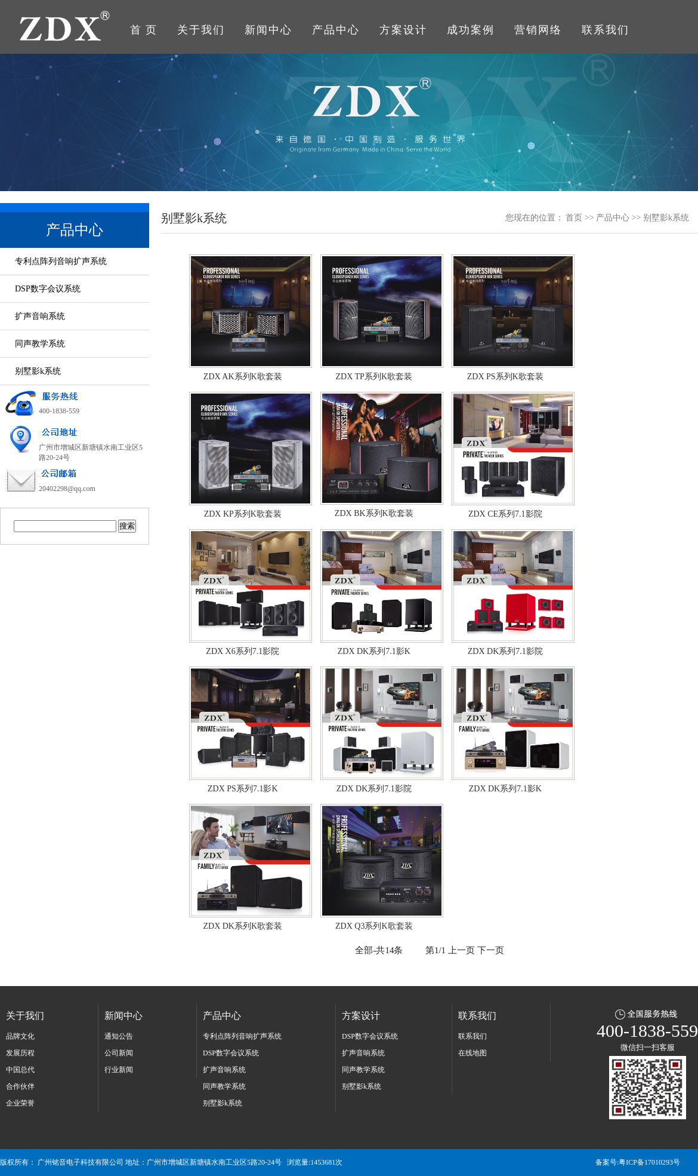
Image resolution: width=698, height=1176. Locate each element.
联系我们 (605, 30)
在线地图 (472, 1053)
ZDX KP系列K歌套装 (245, 454)
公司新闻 (118, 1053)
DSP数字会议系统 (48, 288)
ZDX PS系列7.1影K (245, 729)
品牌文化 (20, 1036)
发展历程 (20, 1053)
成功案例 (471, 30)
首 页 (144, 30)
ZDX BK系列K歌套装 (377, 454)
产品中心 (336, 30)
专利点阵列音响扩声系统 (61, 261)
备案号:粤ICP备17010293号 (637, 1162)
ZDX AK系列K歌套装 (245, 317)
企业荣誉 (20, 1103)
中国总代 (20, 1070)
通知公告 (118, 1036)
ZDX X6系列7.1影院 (245, 592)
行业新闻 (118, 1070)
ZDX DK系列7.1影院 (508, 592)
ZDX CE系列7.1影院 (508, 454)
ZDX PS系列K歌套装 (508, 317)
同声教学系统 (40, 343)
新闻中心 (268, 30)
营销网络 (538, 30)
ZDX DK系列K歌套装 (245, 866)
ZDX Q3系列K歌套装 (377, 866)
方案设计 (403, 30)
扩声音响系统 (40, 316)
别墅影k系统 (38, 371)
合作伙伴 (20, 1086)
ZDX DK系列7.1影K (377, 592)
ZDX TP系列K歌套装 (377, 317)
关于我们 (201, 30)
